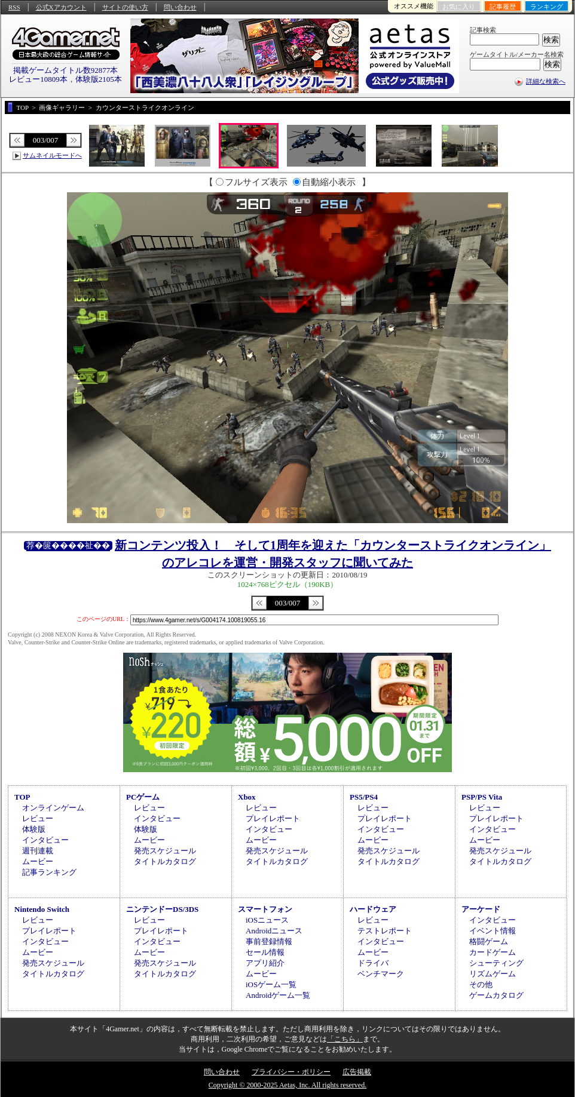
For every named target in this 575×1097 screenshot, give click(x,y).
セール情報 (265, 952)
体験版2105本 (98, 79)
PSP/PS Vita (481, 796)
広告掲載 (356, 1072)
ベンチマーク (380, 973)
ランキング (546, 6)
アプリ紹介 (265, 962)
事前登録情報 (269, 941)
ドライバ (373, 962)
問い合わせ (180, 7)
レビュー (37, 818)
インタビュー (45, 839)
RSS (14, 7)
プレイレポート (273, 818)
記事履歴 (503, 6)
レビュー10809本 (38, 79)
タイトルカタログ (165, 861)
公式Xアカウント (61, 7)
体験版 (33, 829)
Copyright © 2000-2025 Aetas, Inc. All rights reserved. (287, 1085)
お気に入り (458, 6)
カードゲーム (492, 952)
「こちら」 (345, 1039)
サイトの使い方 (125, 7)
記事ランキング (49, 872)
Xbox (247, 796)
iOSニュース (267, 919)
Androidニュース (274, 930)
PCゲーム (143, 796)
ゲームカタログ (496, 995)
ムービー (37, 861)
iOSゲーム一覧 (271, 984)
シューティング (496, 962)
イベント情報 (492, 930)
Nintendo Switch (41, 909)
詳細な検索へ (545, 81)
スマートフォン (265, 909)
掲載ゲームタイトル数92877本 (65, 70)
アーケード (480, 909)
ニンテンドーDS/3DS (162, 909)
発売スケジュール (165, 850)
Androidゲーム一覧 (278, 995)
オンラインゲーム (53, 807)
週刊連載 (37, 850)
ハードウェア (373, 909)
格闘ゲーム (488, 941)
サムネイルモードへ (52, 155)
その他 (481, 984)
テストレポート (384, 930)
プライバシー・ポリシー (291, 1072)
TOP (22, 796)
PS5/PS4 (364, 796)
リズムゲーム (492, 973)
